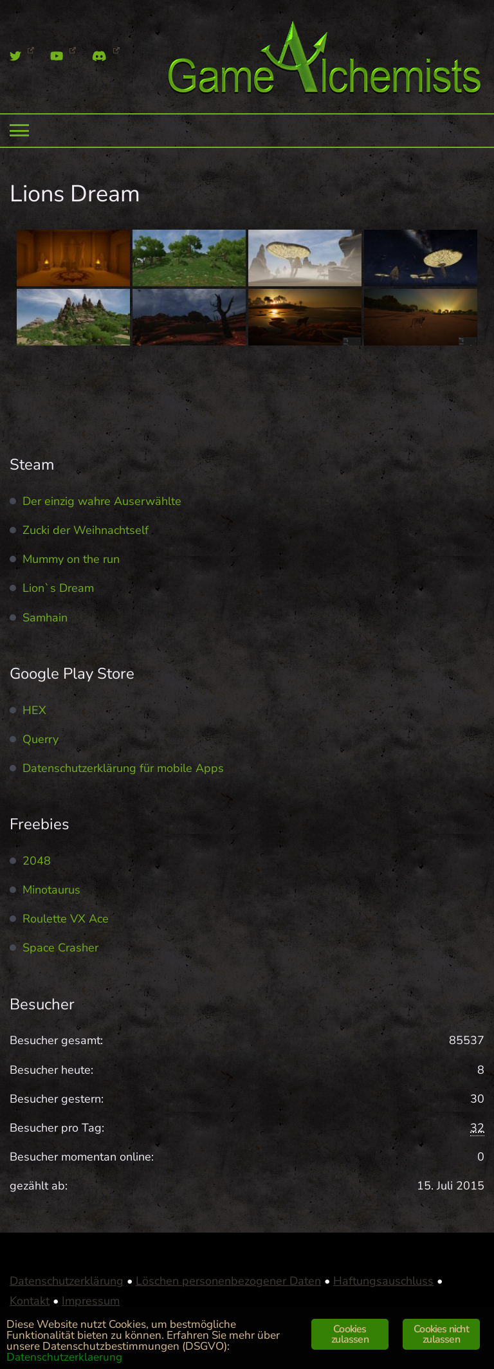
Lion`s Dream (58, 588)
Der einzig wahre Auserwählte (102, 501)
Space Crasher (60, 947)
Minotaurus (51, 889)
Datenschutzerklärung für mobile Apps (123, 768)
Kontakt (30, 1301)
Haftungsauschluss (383, 1281)
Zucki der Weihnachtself (86, 530)
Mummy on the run (71, 559)
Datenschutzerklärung (67, 1281)
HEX (34, 710)
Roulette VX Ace (66, 918)
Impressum (91, 1301)
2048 (37, 860)
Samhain (45, 617)
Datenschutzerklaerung (64, 1357)
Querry (41, 739)
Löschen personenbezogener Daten (228, 1281)
